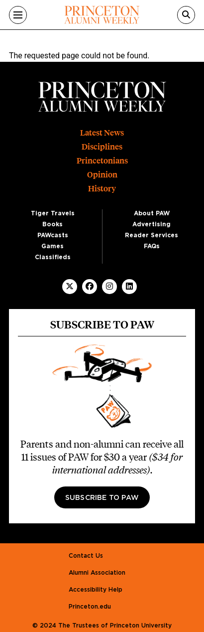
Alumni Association (97, 573)
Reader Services (151, 235)
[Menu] (18, 15)
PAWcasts (52, 235)
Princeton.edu (90, 607)
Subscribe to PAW (102, 497)
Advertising (151, 224)
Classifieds (53, 257)
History (102, 188)
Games (52, 246)
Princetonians (102, 160)
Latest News (102, 133)
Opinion (102, 174)
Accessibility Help (95, 590)
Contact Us (86, 556)
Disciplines (102, 147)
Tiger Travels (53, 213)
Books (52, 224)
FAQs (152, 246)
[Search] (186, 15)
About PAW (152, 213)
